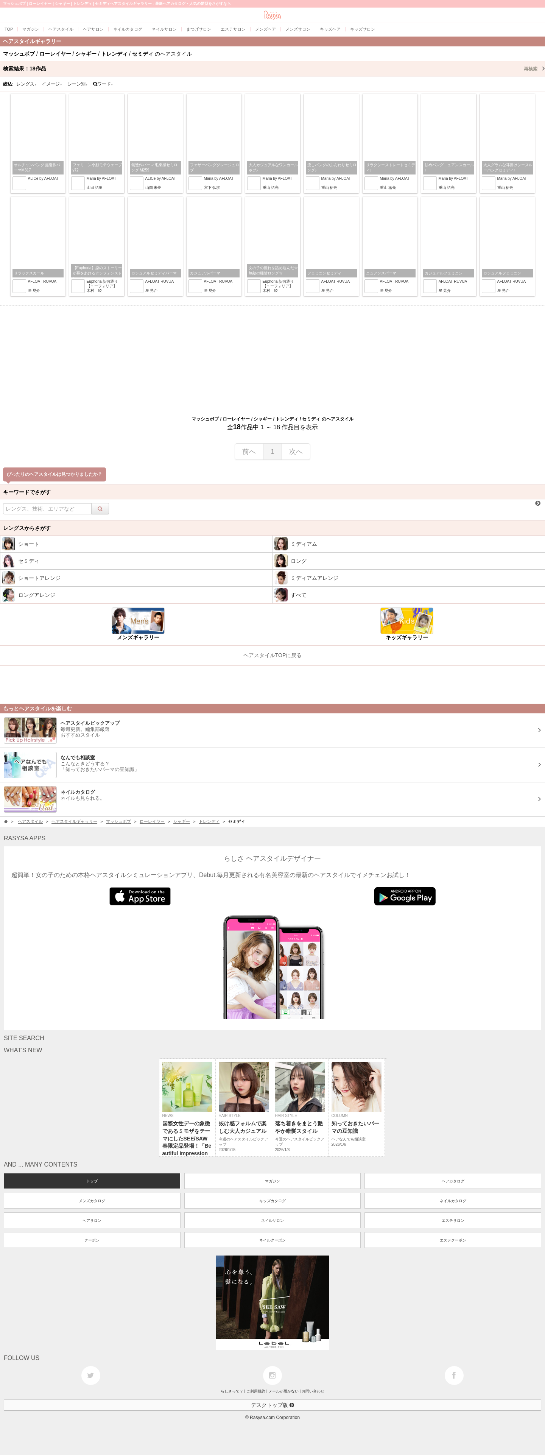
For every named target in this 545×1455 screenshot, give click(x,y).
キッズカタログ (272, 1201)
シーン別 (77, 84)
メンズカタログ (92, 1201)
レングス (26, 84)
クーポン (92, 1240)
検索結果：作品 (274, 68)
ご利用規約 (255, 1391)
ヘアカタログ (453, 1181)
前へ (249, 451)
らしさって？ (232, 1391)
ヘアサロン (92, 1220)
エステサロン (453, 1220)
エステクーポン (453, 1240)
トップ (92, 1181)
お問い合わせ (313, 1391)
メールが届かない (283, 1391)
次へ (296, 451)
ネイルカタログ (453, 1201)
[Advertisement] (272, 359)
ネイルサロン (272, 1220)
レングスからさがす (27, 528)
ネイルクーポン (272, 1240)
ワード (103, 84)
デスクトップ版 (272, 1405)
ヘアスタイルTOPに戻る (272, 655)
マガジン (272, 1181)
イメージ (52, 84)
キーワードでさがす (27, 492)
